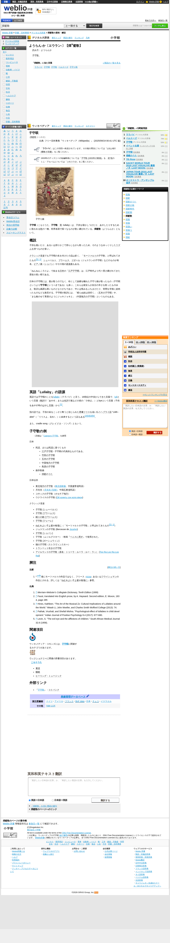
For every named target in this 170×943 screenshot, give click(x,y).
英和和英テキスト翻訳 (44, 773)
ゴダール (75, 260)
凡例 (87, 38)
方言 (8, 118)
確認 (130, 356)
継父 (130, 375)
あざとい (132, 347)
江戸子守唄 (73, 271)
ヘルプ (165, 2)
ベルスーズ (63, 67)
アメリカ (58, 701)
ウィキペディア (40, 126)
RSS (96, 892)
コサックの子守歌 (44, 493)
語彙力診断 (11, 229)
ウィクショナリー (38, 658)
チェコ (95, 701)
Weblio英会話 (13, 221)
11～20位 (140, 342)
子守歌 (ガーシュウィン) (47, 540)
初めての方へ (150, 20)
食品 (8, 110)
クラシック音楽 (37, 255)
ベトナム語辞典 (141, 877)
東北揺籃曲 (60, 486)
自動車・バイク (13, 70)
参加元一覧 (163, 20)
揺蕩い (129, 226)
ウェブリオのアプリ (51, 851)
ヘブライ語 (106, 412)
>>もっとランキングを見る (155, 394)
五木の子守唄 (105, 292)
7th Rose (130, 159)
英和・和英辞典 (36, 2)
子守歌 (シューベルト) (46, 509)
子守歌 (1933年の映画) (91, 158)
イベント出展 (132, 145)
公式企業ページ (111, 851)
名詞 (66, 400)
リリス (86, 412)
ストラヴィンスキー (58, 544)
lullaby (56, 397)
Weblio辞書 (39, 838)
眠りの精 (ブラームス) (46, 517)
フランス (69, 701)
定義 (130, 380)
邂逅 (130, 390)
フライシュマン (109, 576)
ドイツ (49, 701)
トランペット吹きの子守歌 (49, 548)
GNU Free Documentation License (76, 833)
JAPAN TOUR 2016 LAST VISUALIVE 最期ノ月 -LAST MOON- (140, 174)
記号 (6, 207)
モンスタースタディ (137, 385)
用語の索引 (68, 38)
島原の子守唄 (48, 466)
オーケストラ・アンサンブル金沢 (140, 181)
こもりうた (36, 662)
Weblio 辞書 (154, 2)
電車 (8, 66)
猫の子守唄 (41, 544)
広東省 (67, 490)
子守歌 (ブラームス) (45, 513)
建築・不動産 (12, 81)
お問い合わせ (79, 851)
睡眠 (38, 672)
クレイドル (55, 423)
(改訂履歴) (63, 835)
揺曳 (128, 194)
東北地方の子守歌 (44, 486)
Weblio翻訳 (140, 860)
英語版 (88, 577)
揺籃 (128, 198)
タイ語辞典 (140, 874)
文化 (8, 88)
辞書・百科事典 (22, 33)
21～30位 (151, 342)
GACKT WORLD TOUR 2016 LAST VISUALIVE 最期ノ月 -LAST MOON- (140, 165)
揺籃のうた (47, 474)
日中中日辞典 (52, 2)
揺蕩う (129, 230)
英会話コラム (12, 217)
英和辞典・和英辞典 (143, 857)
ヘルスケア (11, 96)
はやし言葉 (47, 405)
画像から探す (48, 854)
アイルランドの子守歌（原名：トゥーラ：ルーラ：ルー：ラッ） (67, 552)
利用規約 (15, 860)
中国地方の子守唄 (85, 296)
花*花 (110, 158)
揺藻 (128, 233)
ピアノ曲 (38, 264)
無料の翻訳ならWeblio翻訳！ (48, 10)
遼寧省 (75, 486)
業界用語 (10, 58)
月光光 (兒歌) (50, 490)
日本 (62, 271)
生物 (8, 107)
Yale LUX (50, 706)
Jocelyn (73, 529)
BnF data (79, 701)
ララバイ (39, 67)
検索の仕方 (16, 854)
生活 (8, 92)
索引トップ (56, 38)
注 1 (38, 259)
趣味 (8, 99)
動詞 (42, 400)
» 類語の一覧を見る (112, 63)
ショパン (49, 264)
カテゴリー (90, 126)
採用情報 (108, 857)
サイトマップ (17, 866)
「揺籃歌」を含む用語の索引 (44, 806)
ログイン (140, 1)
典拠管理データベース (73, 696)
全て (5, 52)
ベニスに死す (76, 537)
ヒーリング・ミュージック (49, 676)
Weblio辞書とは (18, 851)
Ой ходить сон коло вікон (69, 497)
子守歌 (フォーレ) (44, 521)
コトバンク (53, 690)
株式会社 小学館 (34, 830)
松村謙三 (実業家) (136, 366)
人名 (8, 114)
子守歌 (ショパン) (44, 533)
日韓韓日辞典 (66, 2)
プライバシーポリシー (21, 863)
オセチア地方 (61, 493)
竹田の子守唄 (48, 455)
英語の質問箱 (12, 225)
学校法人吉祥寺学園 (137, 351)
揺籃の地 (130, 205)
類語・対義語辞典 (19, 2)
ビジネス (10, 55)
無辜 (130, 371)
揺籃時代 (130, 209)
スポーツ (10, 103)
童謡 (38, 668)
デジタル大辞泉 (38, 33)
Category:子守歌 (51, 436)
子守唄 (47, 67)
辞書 (6, 2)
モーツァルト (89, 255)
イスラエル (106, 701)
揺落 (128, 219)
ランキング (79, 38)
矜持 (130, 361)
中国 (70, 486)
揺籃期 (129, 212)
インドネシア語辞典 (143, 871)
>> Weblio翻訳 (160, 401)
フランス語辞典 (141, 869)
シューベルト (49, 260)
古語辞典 (79, 2)
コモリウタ (72, 162)
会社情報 (108, 854)
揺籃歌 (33, 137)
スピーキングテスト (16, 232)
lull (115, 397)
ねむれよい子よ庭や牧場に (49, 525)
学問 (8, 84)
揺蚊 (128, 237)
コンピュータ (12, 62)
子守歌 (35, 55)
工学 (8, 77)
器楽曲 (69, 264)
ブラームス (63, 260)
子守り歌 (74, 67)
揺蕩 (128, 223)
